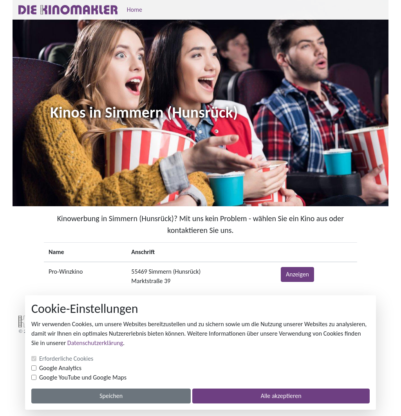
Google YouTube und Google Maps (82, 377)
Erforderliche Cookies (66, 358)
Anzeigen (297, 274)
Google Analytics (60, 368)
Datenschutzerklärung (95, 343)
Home (134, 9)
